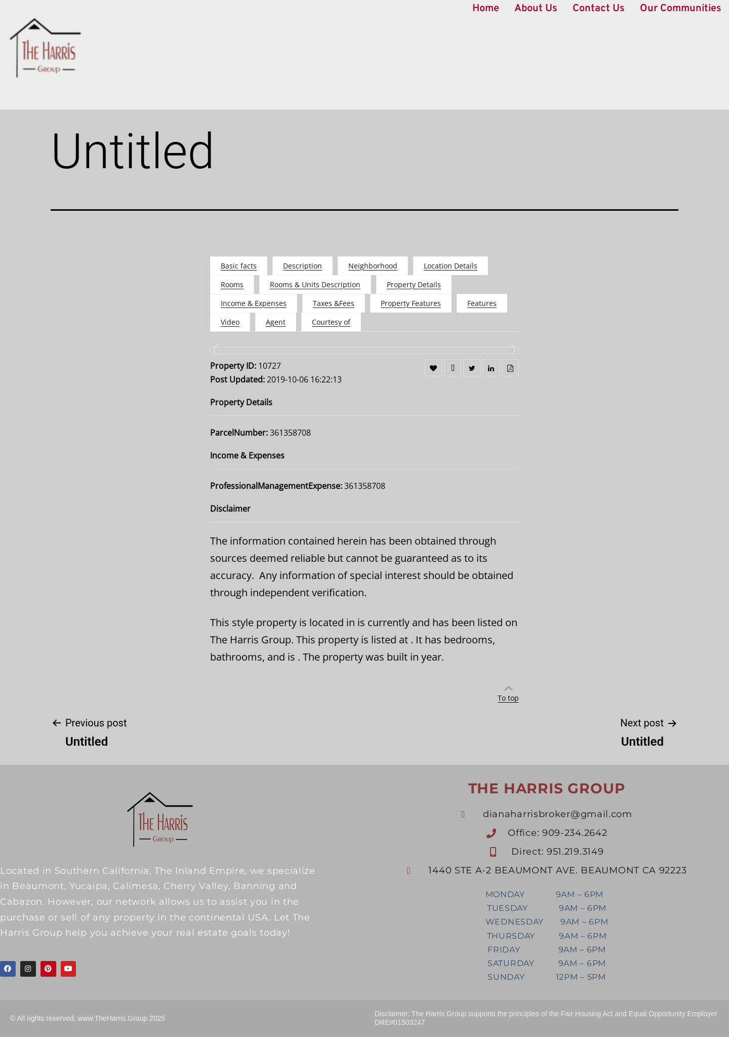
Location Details (450, 266)
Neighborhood (372, 266)
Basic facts (239, 266)
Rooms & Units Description (315, 284)
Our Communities (680, 8)
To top (508, 698)
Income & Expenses (254, 303)
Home (485, 8)
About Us (535, 8)
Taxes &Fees (333, 303)
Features (482, 303)
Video (230, 322)
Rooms (232, 284)
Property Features (411, 303)
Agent (276, 322)
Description (302, 266)
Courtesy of (331, 322)
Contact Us (599, 8)
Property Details (414, 284)
